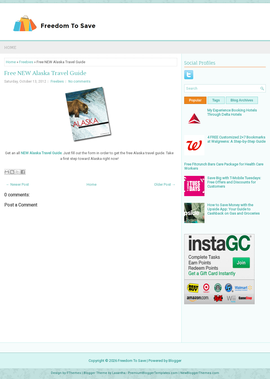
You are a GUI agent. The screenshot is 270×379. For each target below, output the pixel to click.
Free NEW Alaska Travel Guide (45, 73)
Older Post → (165, 184)
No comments (79, 81)
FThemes (74, 373)
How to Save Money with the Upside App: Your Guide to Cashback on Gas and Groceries (233, 209)
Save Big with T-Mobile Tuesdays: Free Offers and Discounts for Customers (234, 182)
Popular (195, 100)
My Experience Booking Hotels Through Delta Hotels (232, 112)
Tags (216, 100)
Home (10, 47)
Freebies (26, 62)
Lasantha (118, 373)
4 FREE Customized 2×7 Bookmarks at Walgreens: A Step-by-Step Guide (236, 139)
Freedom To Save (132, 360)
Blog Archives (242, 100)
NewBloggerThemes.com (199, 373)
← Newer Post (17, 184)
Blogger (174, 360)
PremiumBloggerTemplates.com (153, 373)
